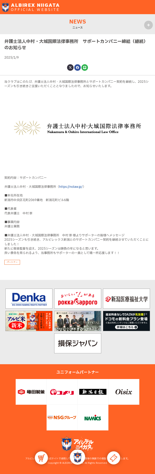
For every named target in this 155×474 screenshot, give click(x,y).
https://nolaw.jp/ (71, 187)
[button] (77, 457)
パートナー (12, 262)
